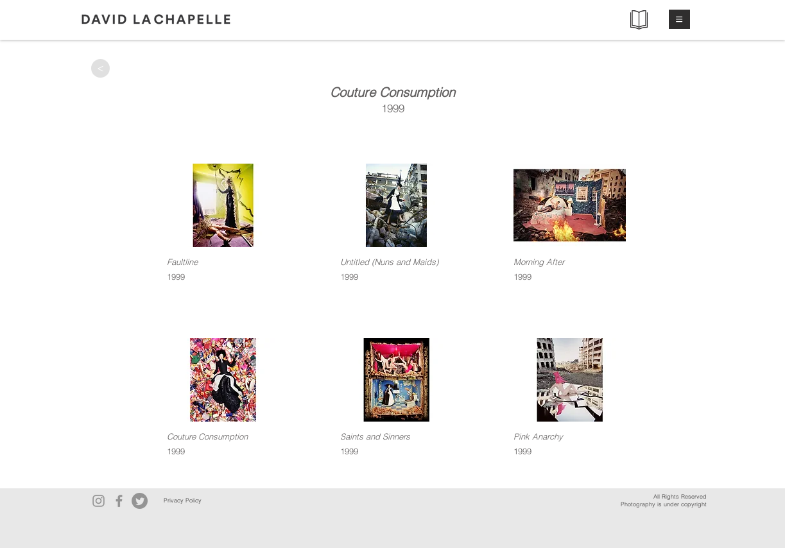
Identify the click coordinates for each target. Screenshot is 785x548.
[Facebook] (119, 501)
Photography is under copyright (664, 504)
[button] (679, 19)
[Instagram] (99, 501)
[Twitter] (140, 501)
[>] (100, 68)
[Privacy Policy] (183, 501)
